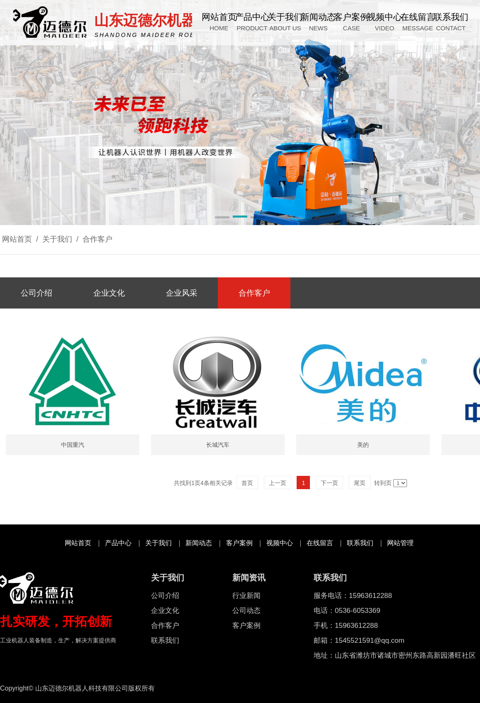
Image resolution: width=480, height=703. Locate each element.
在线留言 (320, 542)
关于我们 (57, 239)
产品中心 (118, 542)
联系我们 (360, 542)
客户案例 (239, 542)
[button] (222, 218)
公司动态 (246, 611)
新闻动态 (198, 542)
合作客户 (96, 239)
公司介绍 (165, 596)
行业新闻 (246, 596)
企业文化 (165, 611)
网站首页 (17, 239)
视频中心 (279, 542)
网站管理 (400, 542)
